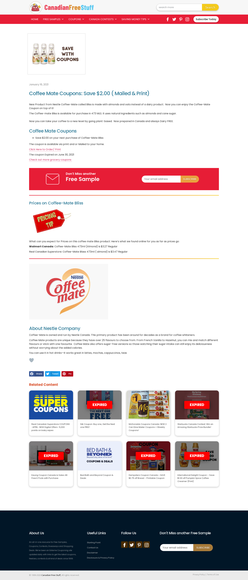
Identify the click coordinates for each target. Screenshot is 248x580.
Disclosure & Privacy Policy (100, 557)
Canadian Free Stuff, (51, 575)
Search (210, 7)
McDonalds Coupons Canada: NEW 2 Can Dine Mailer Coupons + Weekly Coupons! (148, 427)
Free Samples (53, 19)
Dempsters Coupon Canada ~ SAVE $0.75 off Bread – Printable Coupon (147, 477)
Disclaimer (92, 552)
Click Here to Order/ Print (45, 149)
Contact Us (92, 547)
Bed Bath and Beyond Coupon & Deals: (96, 477)
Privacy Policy (199, 574)
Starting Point (93, 542)
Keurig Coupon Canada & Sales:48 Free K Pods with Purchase (49, 477)
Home (34, 19)
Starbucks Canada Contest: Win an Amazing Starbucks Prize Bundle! (195, 426)
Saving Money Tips (136, 19)
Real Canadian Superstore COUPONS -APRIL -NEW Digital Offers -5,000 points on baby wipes (50, 427)
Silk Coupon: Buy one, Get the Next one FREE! (97, 426)
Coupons (76, 19)
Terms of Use (213, 574)
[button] (36, 374)
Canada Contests (103, 19)
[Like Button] (31, 360)
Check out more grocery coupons (50, 160)
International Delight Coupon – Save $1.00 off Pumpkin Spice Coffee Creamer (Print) (195, 478)
